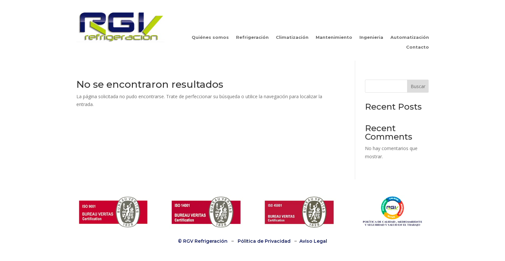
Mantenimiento (334, 37)
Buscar (418, 86)
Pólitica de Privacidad (264, 241)
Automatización (409, 37)
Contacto (417, 47)
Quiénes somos (210, 37)
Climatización (292, 37)
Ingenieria (371, 37)
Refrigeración (252, 37)
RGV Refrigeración (205, 241)
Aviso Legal (313, 241)
